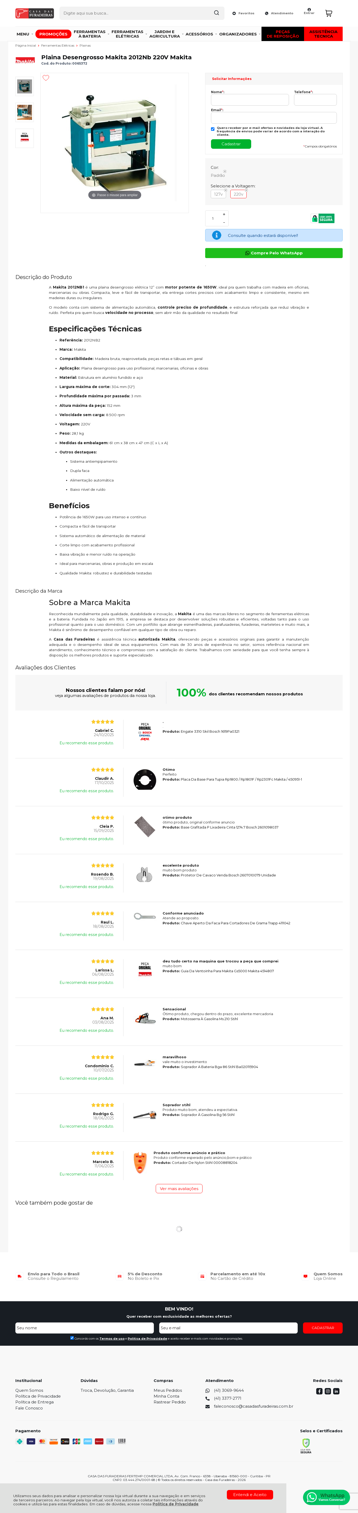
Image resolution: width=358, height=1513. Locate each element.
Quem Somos (29, 1390)
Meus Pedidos (168, 1390)
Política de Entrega (34, 1401)
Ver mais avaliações (179, 1188)
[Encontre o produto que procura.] (199, 12)
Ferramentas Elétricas (58, 45)
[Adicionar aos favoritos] (46, 78)
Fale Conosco (29, 1408)
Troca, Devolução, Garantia (107, 1390)
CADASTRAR (323, 1328)
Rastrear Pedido (170, 1401)
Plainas (85, 45)
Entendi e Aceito (250, 1494)
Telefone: (303, 92)
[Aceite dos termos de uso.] (72, 1338)
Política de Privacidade (176, 1504)
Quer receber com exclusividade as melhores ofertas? (179, 1316)
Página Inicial (26, 45)
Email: (217, 110)
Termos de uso (112, 1338)
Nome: (217, 92)
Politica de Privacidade (147, 1338)
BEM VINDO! (179, 1309)
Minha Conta (166, 1396)
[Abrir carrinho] (333, 12)
